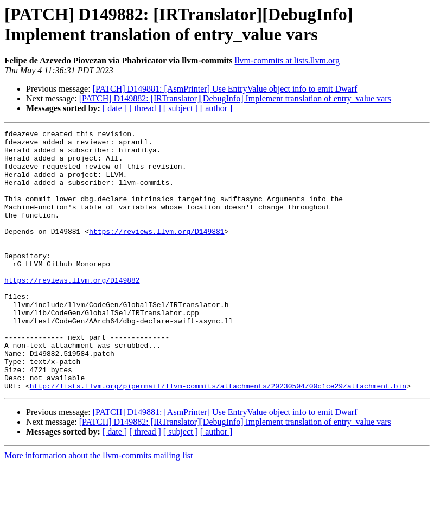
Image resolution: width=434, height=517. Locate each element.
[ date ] (115, 108)
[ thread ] (145, 108)
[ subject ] (180, 108)
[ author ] (216, 108)
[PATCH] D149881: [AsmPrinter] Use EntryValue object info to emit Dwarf (225, 88)
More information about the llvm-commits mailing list (98, 507)
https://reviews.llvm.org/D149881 (157, 252)
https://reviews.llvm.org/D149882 (72, 311)
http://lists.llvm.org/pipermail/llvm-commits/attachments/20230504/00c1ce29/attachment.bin (218, 438)
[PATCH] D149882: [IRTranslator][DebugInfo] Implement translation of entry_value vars (235, 98)
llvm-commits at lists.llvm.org (287, 60)
